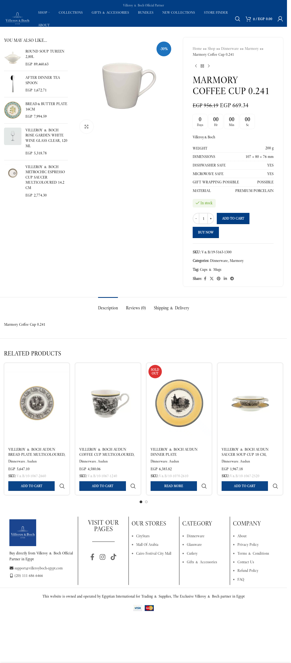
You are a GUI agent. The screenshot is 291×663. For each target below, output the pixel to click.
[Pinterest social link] (218, 278)
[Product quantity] (203, 218)
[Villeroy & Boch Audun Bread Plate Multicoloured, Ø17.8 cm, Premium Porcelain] (36, 403)
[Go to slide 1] (141, 489)
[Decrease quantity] (196, 218)
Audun (32, 461)
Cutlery (192, 540)
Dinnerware (230, 48)
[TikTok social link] (113, 544)
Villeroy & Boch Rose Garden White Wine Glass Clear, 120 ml (46, 138)
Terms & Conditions (253, 540)
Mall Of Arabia (147, 531)
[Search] (237, 18)
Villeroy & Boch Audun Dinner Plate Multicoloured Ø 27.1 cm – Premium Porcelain (176, 457)
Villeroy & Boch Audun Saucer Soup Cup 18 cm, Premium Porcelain (245, 454)
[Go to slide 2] (146, 489)
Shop (211, 48)
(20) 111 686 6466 (26, 562)
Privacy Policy (248, 531)
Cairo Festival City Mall (153, 540)
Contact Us (245, 549)
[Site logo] (17, 18)
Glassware (194, 531)
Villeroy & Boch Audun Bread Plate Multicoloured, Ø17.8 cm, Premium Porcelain (36, 454)
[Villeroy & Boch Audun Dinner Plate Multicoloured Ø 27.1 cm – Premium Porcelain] (179, 403)
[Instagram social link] (102, 544)
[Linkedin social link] (225, 278)
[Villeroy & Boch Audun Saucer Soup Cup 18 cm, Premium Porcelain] (250, 403)
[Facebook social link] (205, 278)
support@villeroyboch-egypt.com (36, 555)
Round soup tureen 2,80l (44, 54)
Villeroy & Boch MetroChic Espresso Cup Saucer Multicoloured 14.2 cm (45, 177)
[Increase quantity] (210, 218)
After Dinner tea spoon (42, 80)
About (242, 523)
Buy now (206, 232)
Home (197, 48)
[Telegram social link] (232, 278)
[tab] (108, 305)
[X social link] (211, 278)
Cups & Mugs (210, 269)
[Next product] (209, 66)
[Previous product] (196, 66)
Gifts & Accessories (202, 549)
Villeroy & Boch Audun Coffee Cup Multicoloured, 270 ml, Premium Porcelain (106, 454)
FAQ (240, 566)
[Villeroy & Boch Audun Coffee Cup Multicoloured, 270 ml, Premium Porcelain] (107, 403)
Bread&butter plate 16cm (46, 106)
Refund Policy (247, 557)
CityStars (143, 523)
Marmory (252, 48)
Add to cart (233, 218)
